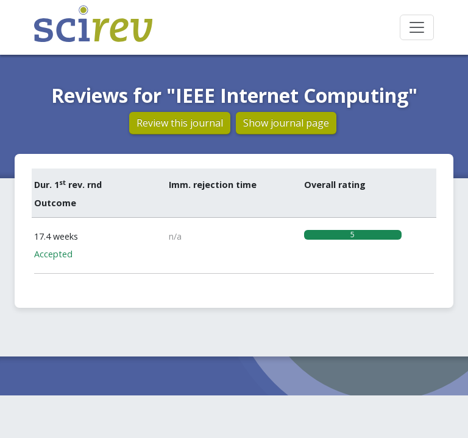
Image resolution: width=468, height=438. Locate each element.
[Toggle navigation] (417, 27)
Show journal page (286, 123)
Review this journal (179, 123)
